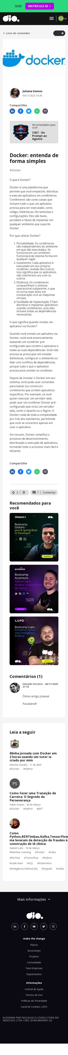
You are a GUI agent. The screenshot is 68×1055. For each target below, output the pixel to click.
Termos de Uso (34, 995)
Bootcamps (34, 950)
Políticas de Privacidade (34, 1000)
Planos (34, 944)
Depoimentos (34, 974)
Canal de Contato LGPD (34, 1006)
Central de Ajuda (34, 989)
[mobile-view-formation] (34, 132)
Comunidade (34, 962)
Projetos (34, 956)
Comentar (49, 492)
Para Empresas (34, 968)
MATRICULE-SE (39, 6)
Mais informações (34, 899)
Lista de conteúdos (16, 33)
